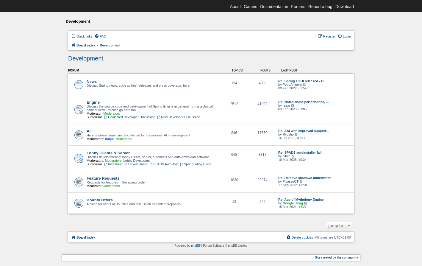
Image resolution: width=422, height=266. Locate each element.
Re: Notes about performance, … (303, 102)
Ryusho (288, 134)
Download (344, 6)
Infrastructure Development (126, 164)
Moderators (111, 113)
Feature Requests (103, 178)
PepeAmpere (292, 84)
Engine (93, 102)
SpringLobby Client (196, 164)
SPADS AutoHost (163, 164)
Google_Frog (293, 203)
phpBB (195, 245)
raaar (286, 105)
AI (88, 131)
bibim (286, 156)
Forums (298, 6)
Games (250, 6)
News (92, 81)
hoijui (109, 139)
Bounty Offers (100, 200)
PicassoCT (290, 181)
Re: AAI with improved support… (303, 131)
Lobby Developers (137, 160)
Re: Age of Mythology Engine (300, 199)
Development (85, 58)
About (235, 6)
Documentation (274, 6)
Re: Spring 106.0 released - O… (302, 81)
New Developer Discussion (178, 117)
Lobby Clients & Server (108, 153)
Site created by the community (336, 257)
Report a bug (320, 6)
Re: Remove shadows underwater (304, 178)
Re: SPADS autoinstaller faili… (302, 152)
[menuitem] (100, 36)
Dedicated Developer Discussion (129, 117)
